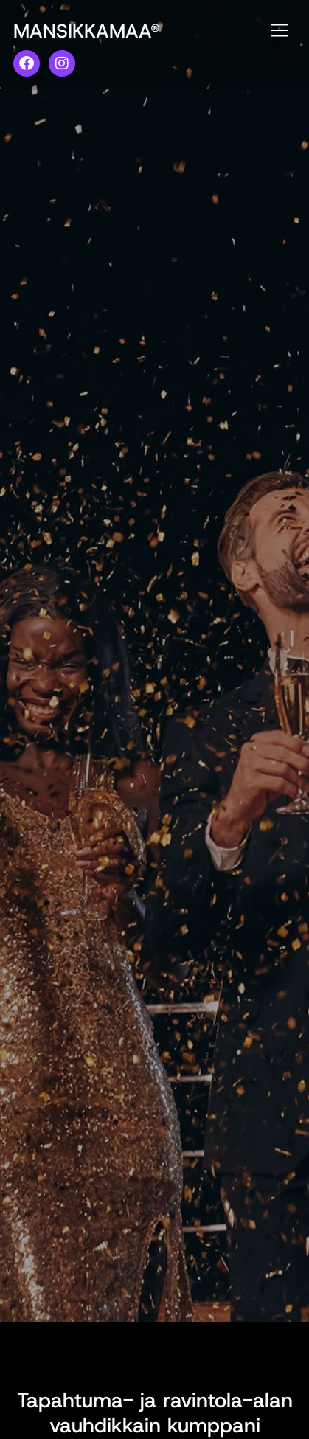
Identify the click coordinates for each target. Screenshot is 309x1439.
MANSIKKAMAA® (86, 31)
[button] (279, 31)
